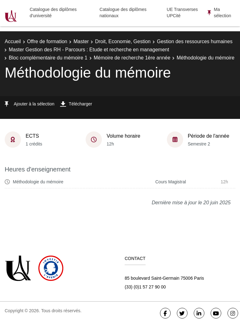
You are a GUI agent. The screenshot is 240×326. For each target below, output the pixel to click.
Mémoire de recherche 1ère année (132, 57)
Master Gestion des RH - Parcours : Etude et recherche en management (89, 49)
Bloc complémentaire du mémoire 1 (48, 57)
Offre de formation (47, 41)
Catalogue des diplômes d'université (53, 12)
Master (81, 41)
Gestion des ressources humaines (194, 41)
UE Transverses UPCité (182, 12)
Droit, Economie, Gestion (123, 41)
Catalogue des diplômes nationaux (123, 12)
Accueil (13, 41)
